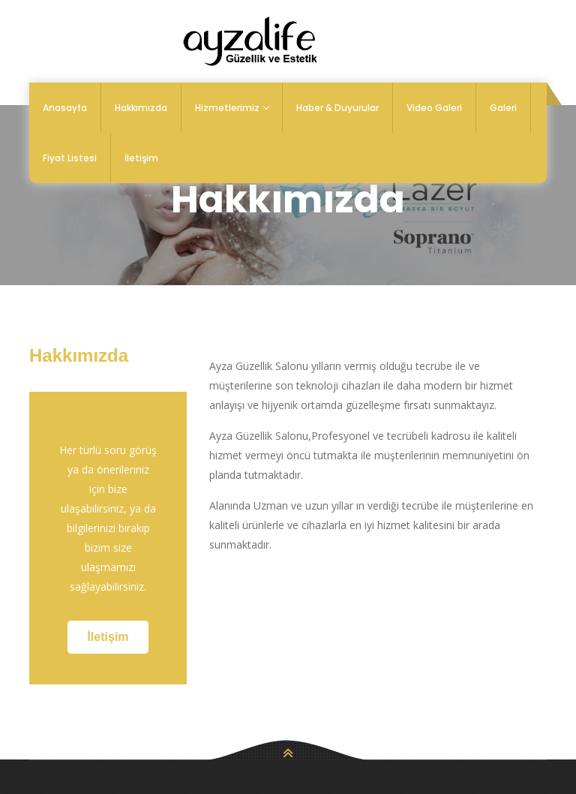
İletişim (141, 158)
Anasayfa (65, 107)
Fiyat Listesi (70, 158)
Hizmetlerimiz (231, 107)
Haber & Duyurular (337, 107)
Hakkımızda (141, 107)
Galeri (503, 107)
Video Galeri (434, 107)
